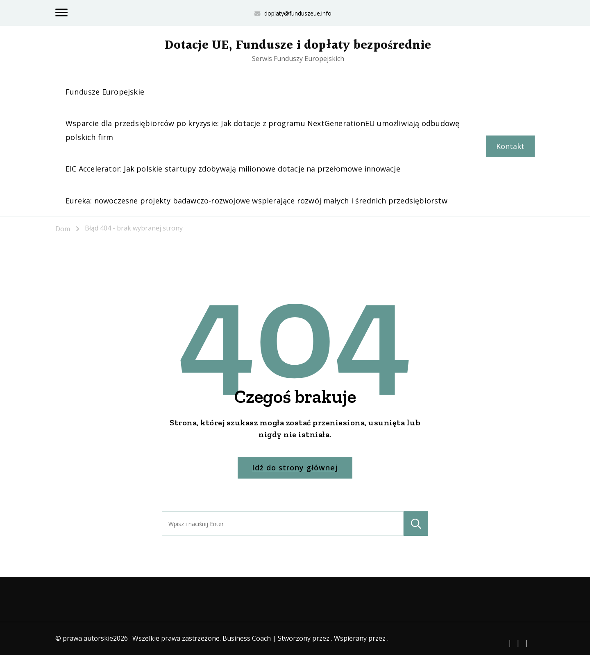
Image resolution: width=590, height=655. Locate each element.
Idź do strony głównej (295, 467)
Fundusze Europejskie (105, 92)
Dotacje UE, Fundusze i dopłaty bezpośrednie (298, 45)
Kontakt (510, 146)
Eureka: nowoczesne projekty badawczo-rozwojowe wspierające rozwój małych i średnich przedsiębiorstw (256, 201)
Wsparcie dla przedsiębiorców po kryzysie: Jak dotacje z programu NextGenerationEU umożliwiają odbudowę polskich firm (262, 130)
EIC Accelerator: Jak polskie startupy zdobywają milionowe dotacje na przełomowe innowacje (233, 169)
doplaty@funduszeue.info (297, 13)
